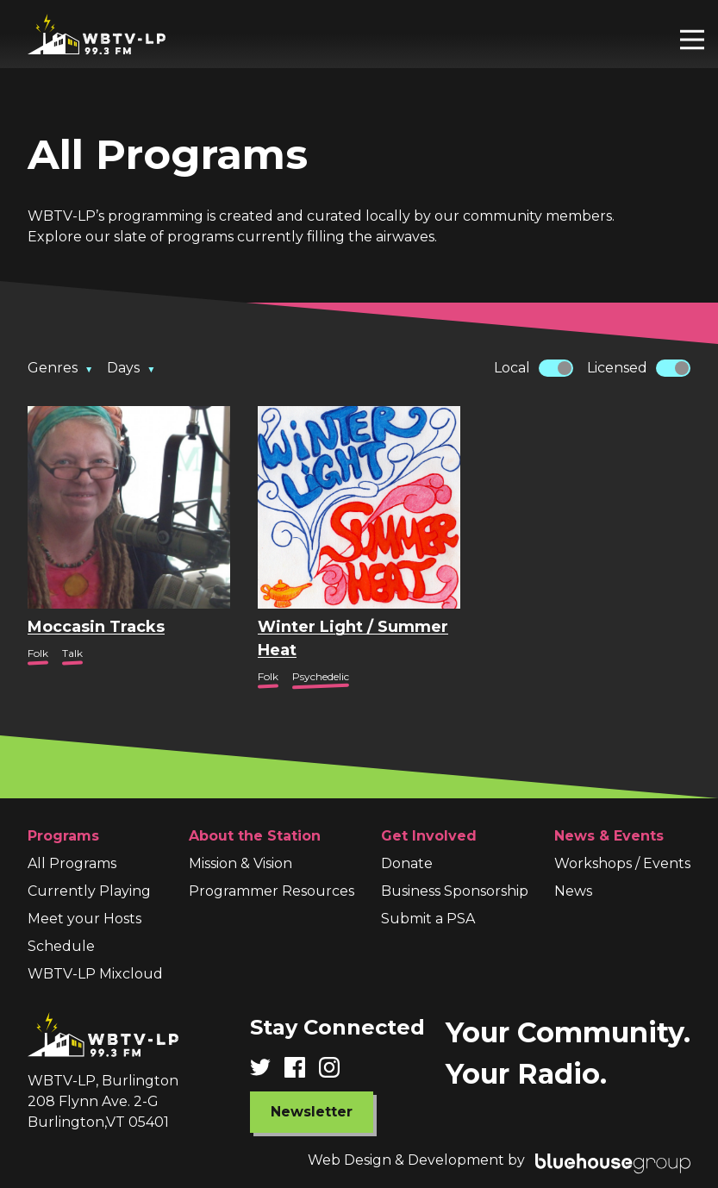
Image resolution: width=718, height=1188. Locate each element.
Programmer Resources (271, 891)
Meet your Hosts (84, 918)
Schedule (61, 946)
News (573, 891)
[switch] (556, 368)
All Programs (72, 863)
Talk (72, 653)
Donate (407, 863)
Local (512, 368)
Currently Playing (89, 891)
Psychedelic (320, 676)
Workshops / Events (622, 863)
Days (131, 368)
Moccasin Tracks (96, 626)
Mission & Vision (240, 863)
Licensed (617, 368)
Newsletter (312, 1112)
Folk (38, 653)
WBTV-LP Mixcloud (95, 974)
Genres (60, 368)
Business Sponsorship (454, 891)
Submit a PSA (428, 918)
